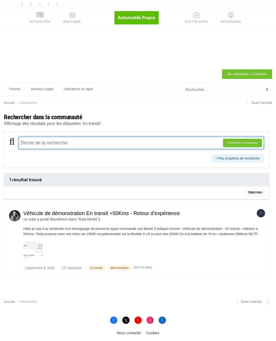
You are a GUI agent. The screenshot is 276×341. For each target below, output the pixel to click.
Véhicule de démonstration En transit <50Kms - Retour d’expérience (101, 213)
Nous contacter (129, 333)
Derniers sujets (42, 89)
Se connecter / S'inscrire (247, 74)
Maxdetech (59, 219)
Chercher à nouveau (242, 143)
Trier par (255, 192)
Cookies (152, 333)
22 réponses (71, 268)
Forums (15, 89)
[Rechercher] (216, 90)
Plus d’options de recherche (238, 158)
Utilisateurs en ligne (78, 89)
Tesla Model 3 (89, 219)
